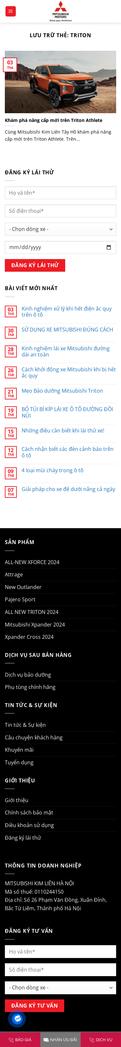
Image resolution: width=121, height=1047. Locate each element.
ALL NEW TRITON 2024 (31, 612)
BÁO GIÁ (20, 1039)
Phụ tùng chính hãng (30, 687)
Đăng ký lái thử (23, 837)
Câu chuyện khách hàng (34, 737)
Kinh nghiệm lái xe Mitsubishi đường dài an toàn (66, 351)
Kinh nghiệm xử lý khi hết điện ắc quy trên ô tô (67, 312)
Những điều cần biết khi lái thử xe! (63, 431)
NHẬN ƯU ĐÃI (60, 1039)
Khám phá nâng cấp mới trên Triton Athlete (53, 120)
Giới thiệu (16, 800)
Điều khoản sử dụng (29, 825)
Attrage (14, 574)
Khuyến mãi (19, 749)
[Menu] (10, 11)
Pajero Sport (20, 599)
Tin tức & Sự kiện (25, 724)
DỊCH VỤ (100, 1039)
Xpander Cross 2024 (29, 636)
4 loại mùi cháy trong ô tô (53, 470)
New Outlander (23, 587)
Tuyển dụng (19, 762)
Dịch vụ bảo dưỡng (28, 674)
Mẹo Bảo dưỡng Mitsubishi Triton (62, 391)
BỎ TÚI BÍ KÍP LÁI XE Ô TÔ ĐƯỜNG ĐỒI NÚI (67, 412)
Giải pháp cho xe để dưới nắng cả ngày (68, 489)
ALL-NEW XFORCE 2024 (32, 562)
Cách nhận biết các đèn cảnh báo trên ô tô (68, 452)
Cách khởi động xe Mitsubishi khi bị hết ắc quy (69, 372)
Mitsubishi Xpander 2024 (35, 624)
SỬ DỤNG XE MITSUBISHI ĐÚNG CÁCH (67, 330)
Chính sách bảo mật (29, 812)
